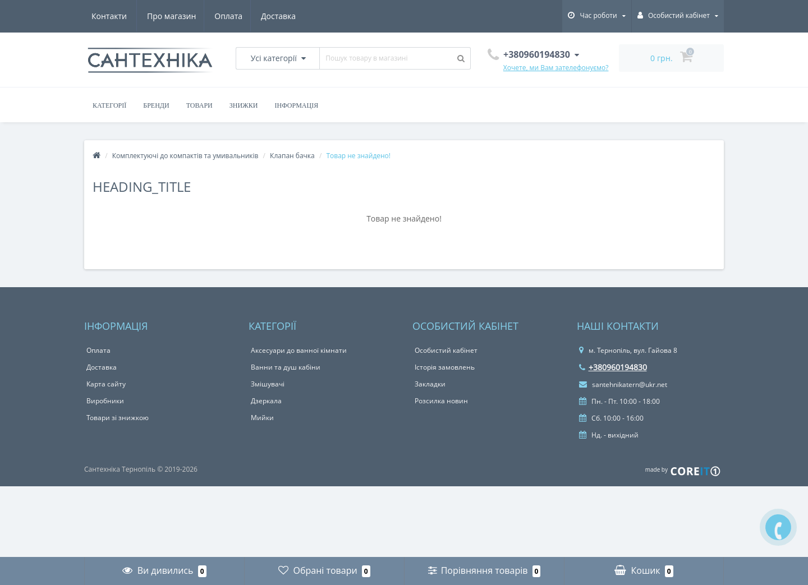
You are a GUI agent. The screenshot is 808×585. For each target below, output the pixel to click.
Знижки (243, 105)
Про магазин (115, 16)
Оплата (174, 16)
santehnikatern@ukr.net (623, 384)
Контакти (281, 16)
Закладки (430, 384)
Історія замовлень (445, 367)
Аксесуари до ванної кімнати (299, 350)
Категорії (109, 105)
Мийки (262, 417)
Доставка (226, 16)
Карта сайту (106, 384)
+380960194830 (613, 367)
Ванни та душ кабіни (285, 367)
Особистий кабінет (446, 350)
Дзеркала (266, 401)
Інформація (297, 105)
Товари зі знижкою (117, 417)
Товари (199, 105)
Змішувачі (267, 384)
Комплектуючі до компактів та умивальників (185, 155)
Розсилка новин (441, 401)
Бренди (156, 105)
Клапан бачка (292, 155)
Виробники (105, 401)
